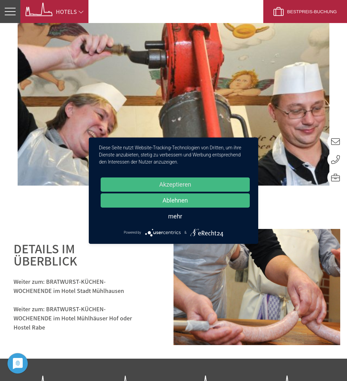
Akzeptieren (175, 184)
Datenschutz (249, 362)
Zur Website (42, 319)
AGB (339, 362)
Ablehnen (175, 200)
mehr (175, 216)
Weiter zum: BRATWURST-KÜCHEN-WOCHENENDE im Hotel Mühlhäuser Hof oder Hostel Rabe (73, 162)
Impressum (300, 362)
